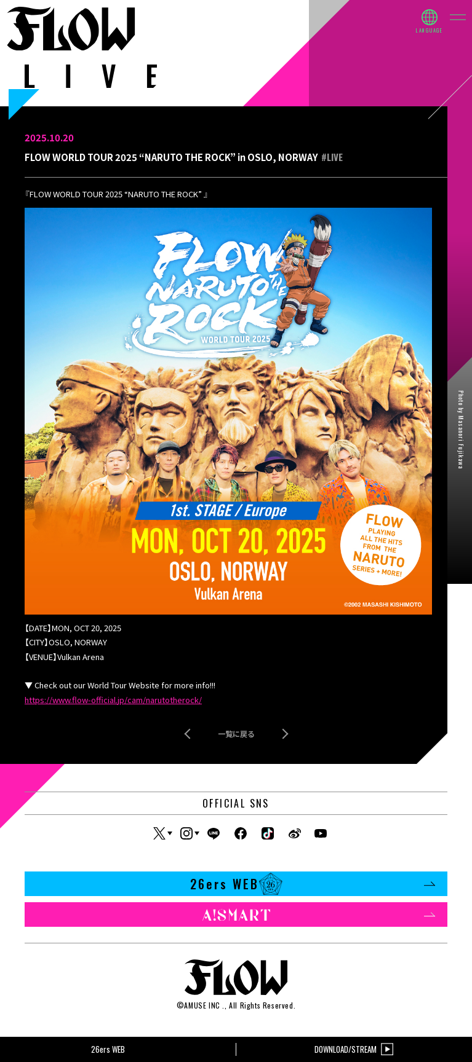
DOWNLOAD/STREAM (353, 1049)
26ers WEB (313, 883)
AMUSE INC (202, 1005)
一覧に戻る (236, 733)
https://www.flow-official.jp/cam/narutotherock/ (113, 700)
